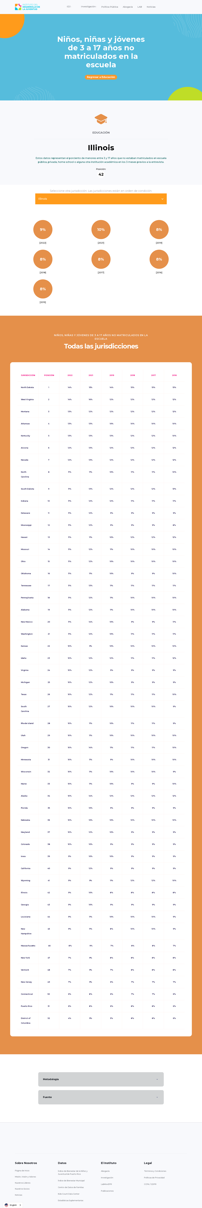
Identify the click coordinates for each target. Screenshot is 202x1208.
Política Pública (109, 7)
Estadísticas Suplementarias (70, 1200)
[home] (27, 7)
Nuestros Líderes (22, 1183)
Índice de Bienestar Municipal (71, 1180)
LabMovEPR (106, 1184)
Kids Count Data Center (68, 1194)
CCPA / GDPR (150, 1184)
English (11, 1205)
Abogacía (128, 7)
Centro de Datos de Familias (71, 1187)
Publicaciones (107, 1191)
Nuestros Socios (22, 1189)
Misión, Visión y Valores (25, 1177)
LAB (139, 7)
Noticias (151, 7)
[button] (69, 7)
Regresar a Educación (101, 77)
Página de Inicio (22, 1170)
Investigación (107, 1178)
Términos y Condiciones (155, 1171)
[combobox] (13, 1205)
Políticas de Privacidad (154, 1178)
